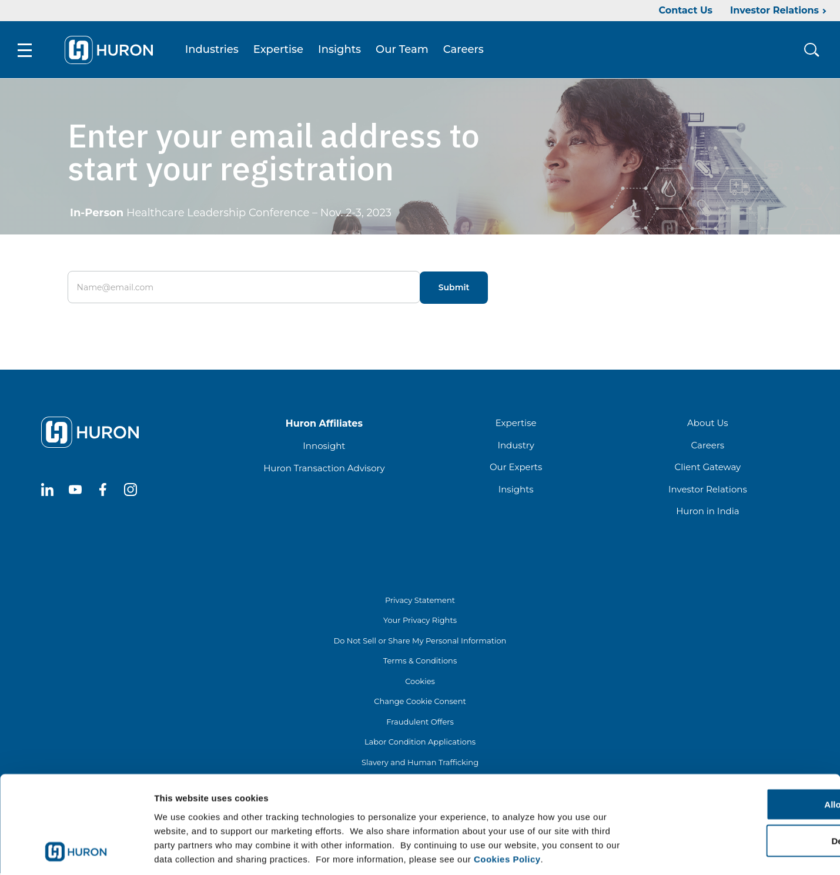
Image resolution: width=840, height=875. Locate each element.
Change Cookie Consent (420, 703)
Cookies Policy (507, 804)
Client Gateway (708, 468)
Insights (341, 50)
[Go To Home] (111, 50)
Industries (214, 50)
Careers (466, 50)
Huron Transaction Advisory (323, 469)
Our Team (404, 50)
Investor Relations (774, 10)
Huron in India (707, 512)
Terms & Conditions (420, 662)
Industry (515, 446)
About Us (707, 424)
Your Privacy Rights (420, 621)
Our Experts (516, 468)
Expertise (281, 50)
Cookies (420, 683)
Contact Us (685, 10)
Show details (617, 852)
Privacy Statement (420, 601)
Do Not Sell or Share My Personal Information (420, 642)
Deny (742, 787)
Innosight (324, 447)
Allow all (742, 750)
